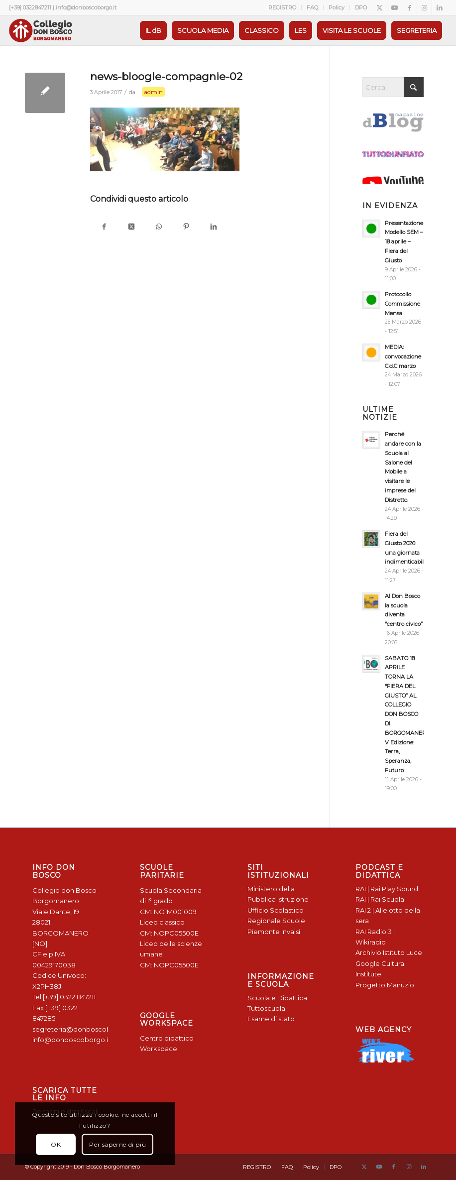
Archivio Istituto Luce (388, 952)
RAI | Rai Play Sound (386, 889)
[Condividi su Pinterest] (186, 227)
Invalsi (290, 932)
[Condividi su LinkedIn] (213, 227)
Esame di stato (271, 1019)
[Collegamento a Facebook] (409, 7)
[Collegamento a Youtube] (394, 7)
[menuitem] (282, 7)
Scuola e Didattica (277, 998)
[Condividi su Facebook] (103, 227)
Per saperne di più (117, 1144)
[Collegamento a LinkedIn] (439, 7)
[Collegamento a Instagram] (424, 7)
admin (153, 92)
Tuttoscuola (266, 1008)
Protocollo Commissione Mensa (402, 304)
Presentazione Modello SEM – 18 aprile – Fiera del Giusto (404, 242)
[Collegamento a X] (379, 7)
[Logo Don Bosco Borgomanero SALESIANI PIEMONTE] (40, 30)
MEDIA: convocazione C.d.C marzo (403, 356)
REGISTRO (282, 7)
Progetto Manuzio (384, 985)
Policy (336, 7)
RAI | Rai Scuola (379, 899)
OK (56, 1144)
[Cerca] (393, 87)
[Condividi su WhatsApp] (158, 227)
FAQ (312, 7)
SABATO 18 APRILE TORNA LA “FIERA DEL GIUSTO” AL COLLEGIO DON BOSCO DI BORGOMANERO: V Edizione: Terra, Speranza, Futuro (408, 714)
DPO (361, 7)
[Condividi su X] (131, 227)
